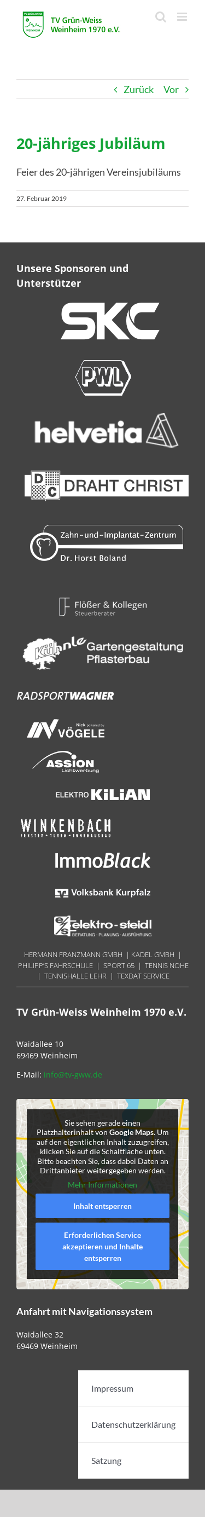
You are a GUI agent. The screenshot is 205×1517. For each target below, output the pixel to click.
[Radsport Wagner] (65, 690)
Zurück (139, 89)
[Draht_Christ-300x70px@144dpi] (107, 472)
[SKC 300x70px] (107, 306)
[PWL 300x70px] (103, 363)
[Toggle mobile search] (160, 16)
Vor (171, 89)
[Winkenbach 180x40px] (65, 821)
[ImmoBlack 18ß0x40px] (103, 854)
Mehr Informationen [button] (102, 1184)
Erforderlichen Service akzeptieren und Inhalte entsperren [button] (102, 1247)
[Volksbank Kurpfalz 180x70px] (103, 887)
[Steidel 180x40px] (103, 920)
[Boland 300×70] (107, 529)
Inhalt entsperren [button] (102, 1206)
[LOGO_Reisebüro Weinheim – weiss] (102, 634)
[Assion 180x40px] (65, 756)
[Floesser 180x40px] (103, 601)
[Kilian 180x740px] (103, 789)
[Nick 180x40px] (65, 723)
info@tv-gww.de (73, 1074)
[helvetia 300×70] (107, 418)
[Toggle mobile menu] (183, 16)
